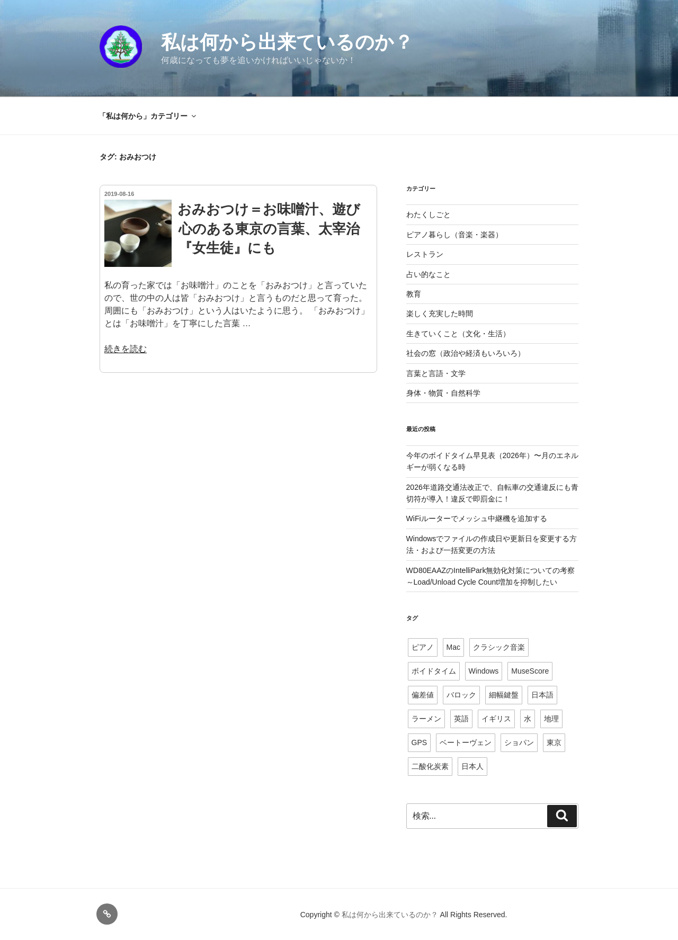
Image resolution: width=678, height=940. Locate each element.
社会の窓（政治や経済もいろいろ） (465, 353)
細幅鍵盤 (504, 695)
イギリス (496, 718)
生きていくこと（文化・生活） (458, 333)
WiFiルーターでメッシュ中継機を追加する (476, 518)
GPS (419, 742)
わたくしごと (428, 214)
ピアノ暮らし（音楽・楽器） (454, 234)
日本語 (542, 695)
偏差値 (423, 695)
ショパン (519, 742)
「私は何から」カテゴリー (148, 116)
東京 (554, 742)
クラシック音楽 (499, 647)
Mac (453, 647)
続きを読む (125, 348)
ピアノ (423, 647)
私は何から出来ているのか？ (287, 42)
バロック (461, 695)
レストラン (424, 254)
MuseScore (530, 671)
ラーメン (426, 718)
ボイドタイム (434, 671)
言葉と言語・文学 (436, 373)
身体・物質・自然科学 (443, 393)
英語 (461, 718)
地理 (551, 718)
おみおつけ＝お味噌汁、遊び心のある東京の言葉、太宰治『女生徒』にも (268, 228)
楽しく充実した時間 (439, 313)
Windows (484, 671)
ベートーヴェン (466, 742)
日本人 (472, 766)
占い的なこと (428, 274)
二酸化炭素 (430, 766)
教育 (413, 294)
